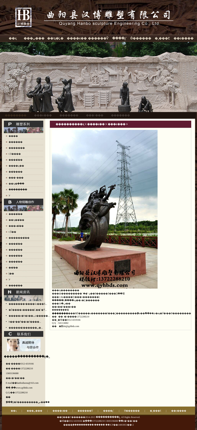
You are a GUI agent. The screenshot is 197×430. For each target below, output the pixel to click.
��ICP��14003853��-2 (119, 424)
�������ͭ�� (19, 238)
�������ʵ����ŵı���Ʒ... (28, 304)
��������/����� (91, 424)
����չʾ (119, 38)
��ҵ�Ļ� (55, 38)
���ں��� (34, 38)
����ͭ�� (16, 160)
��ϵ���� (184, 38)
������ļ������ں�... (26, 327)
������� (17, 148)
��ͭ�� (13, 267)
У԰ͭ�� (9, 279)
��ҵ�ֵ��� (16, 183)
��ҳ (13, 38)
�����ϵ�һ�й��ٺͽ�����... (29, 316)
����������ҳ (70, 124)
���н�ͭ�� (16, 226)
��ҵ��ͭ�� (16, 220)
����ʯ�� (16, 165)
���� (13, 136)
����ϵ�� (77, 38)
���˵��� (16, 177)
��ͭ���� (16, 171)
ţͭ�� (11, 273)
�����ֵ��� (18, 189)
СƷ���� (15, 154)
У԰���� (9, 195)
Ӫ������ (140, 38)
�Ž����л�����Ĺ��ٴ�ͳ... (28, 310)
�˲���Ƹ (162, 38)
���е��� (116, 124)
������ (16, 142)
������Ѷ (98, 38)
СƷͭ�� (12, 232)
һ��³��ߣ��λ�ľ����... (25, 321)
